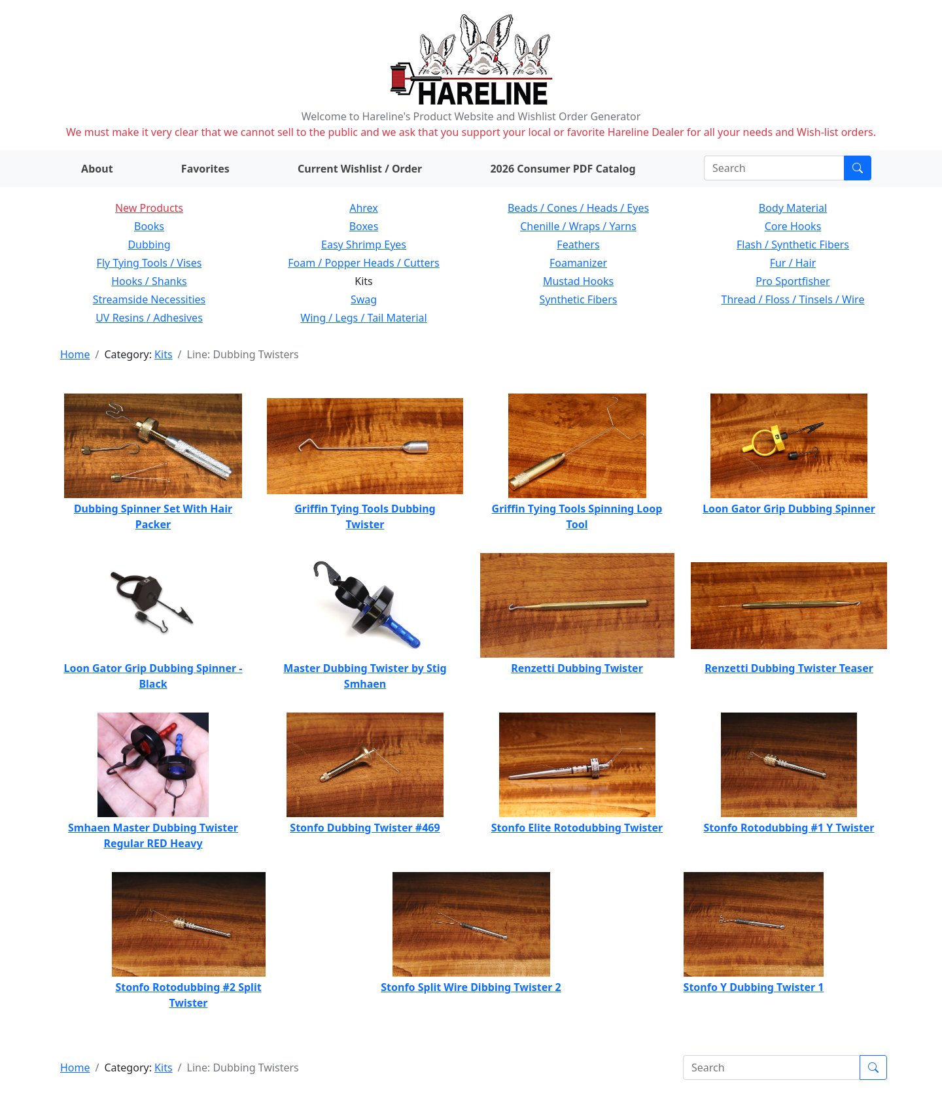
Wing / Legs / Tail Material (363, 318)
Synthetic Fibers (579, 299)
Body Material (793, 208)
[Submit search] (857, 168)
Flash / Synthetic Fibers (793, 244)
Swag (364, 299)
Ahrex (363, 208)
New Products (149, 208)
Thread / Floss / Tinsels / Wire (793, 299)
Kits (163, 354)
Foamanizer (578, 263)
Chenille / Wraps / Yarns (578, 226)
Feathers (578, 244)
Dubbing (149, 244)
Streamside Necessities (149, 299)
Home (75, 354)
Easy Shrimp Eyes (363, 244)
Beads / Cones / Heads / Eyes (578, 208)
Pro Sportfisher (792, 281)
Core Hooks (793, 226)
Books (149, 226)
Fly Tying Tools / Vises (149, 263)
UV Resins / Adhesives (149, 318)
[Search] (774, 168)
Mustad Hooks (578, 281)
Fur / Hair (793, 263)
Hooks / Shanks (148, 281)
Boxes (364, 226)
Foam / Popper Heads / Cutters (364, 263)
